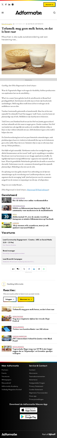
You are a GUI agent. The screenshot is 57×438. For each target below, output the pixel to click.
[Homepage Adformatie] (28, 12)
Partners (5, 370)
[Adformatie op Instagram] (13, 4)
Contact (32, 370)
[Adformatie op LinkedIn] (9, 4)
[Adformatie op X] (2, 4)
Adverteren (33, 380)
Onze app (32, 396)
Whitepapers (6, 380)
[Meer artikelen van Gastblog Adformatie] (28, 284)
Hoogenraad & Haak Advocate (37, 189)
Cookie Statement (36, 389)
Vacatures (5, 376)
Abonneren (33, 373)
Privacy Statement (36, 386)
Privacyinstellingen (36, 399)
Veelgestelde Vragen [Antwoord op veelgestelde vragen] (37, 383)
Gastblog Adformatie (35, 24)
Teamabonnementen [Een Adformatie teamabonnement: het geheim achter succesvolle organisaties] (37, 376)
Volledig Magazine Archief (12, 389)
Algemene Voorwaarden (38, 393)
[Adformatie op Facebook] (6, 4)
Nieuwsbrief (6, 383)
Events (4, 373)
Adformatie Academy (10, 386)
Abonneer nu (49, 4)
